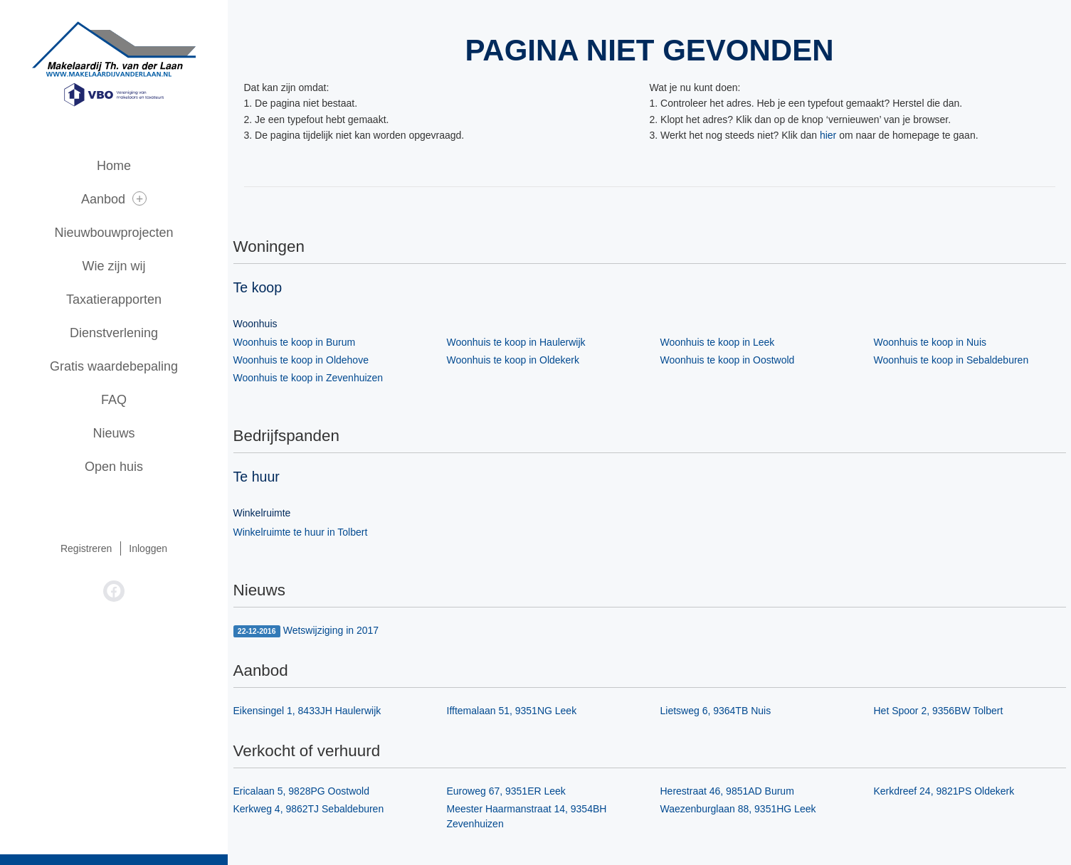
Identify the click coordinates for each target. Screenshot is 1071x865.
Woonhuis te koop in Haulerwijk (516, 342)
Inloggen (148, 548)
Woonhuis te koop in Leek (717, 342)
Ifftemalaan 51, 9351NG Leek (512, 710)
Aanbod (114, 198)
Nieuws (113, 433)
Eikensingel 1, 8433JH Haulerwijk (307, 710)
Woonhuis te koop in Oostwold (727, 360)
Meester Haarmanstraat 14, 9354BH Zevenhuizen (527, 816)
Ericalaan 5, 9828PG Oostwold (301, 791)
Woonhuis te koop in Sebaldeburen (951, 360)
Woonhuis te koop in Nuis (930, 342)
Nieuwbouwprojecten (113, 232)
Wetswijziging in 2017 (306, 631)
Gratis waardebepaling (114, 366)
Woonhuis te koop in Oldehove (301, 360)
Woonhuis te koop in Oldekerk (513, 360)
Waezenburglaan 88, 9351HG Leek (738, 808)
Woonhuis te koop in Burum (294, 342)
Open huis (114, 467)
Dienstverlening (114, 333)
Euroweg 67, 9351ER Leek (506, 791)
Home (114, 166)
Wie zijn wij (113, 266)
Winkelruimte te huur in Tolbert (300, 532)
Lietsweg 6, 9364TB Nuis (715, 710)
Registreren (86, 548)
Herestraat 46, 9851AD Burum (727, 791)
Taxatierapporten (114, 299)
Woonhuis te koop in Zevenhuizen (308, 377)
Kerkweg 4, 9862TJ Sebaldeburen (308, 808)
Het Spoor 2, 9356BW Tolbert (938, 710)
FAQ (114, 400)
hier (828, 135)
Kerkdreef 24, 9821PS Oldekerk (944, 791)
